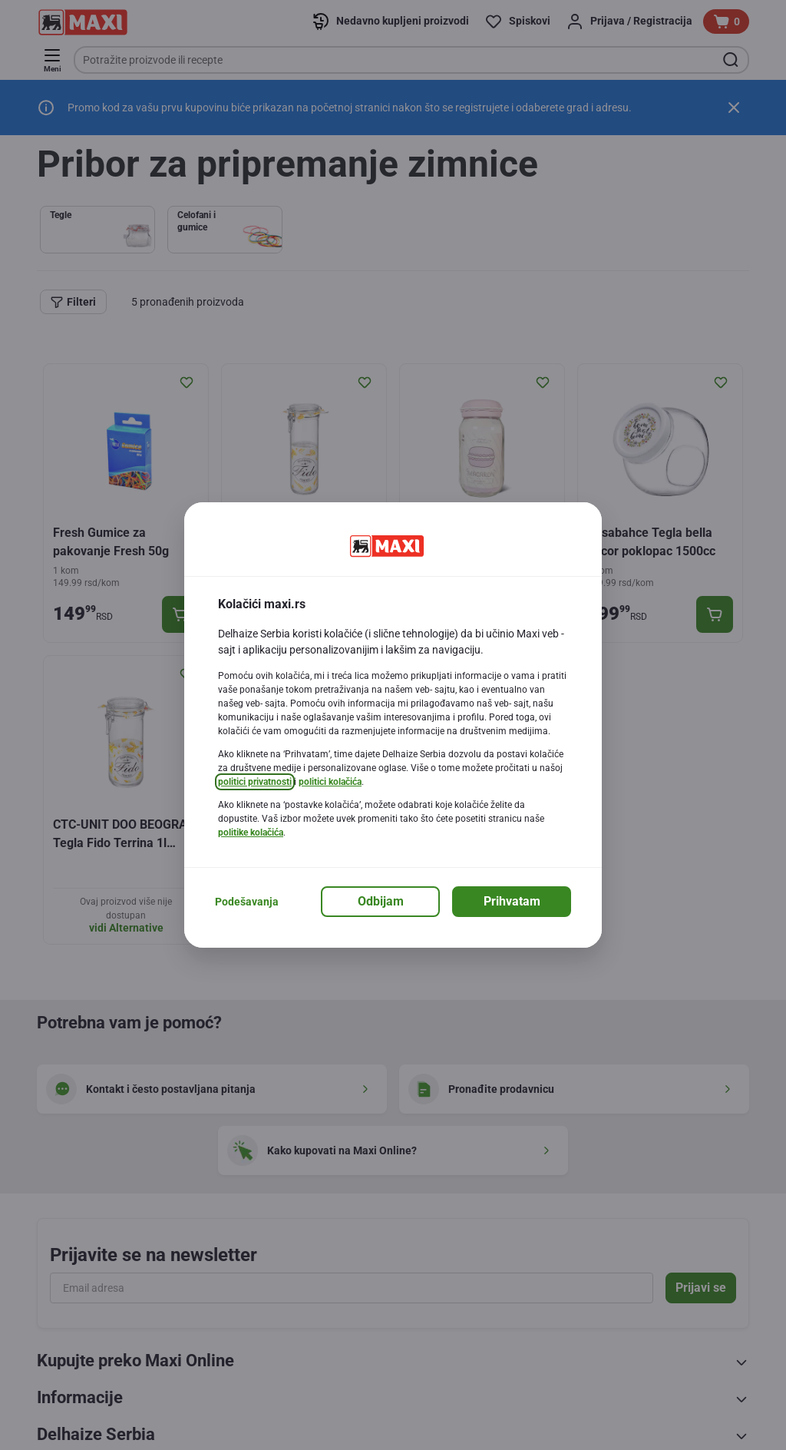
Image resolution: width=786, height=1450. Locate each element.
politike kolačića (250, 832)
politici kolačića (330, 781)
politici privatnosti (255, 781)
